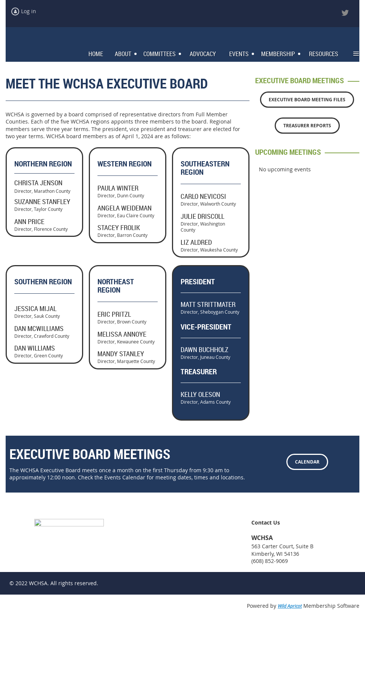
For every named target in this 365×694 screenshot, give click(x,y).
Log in (28, 11)
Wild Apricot (290, 679)
